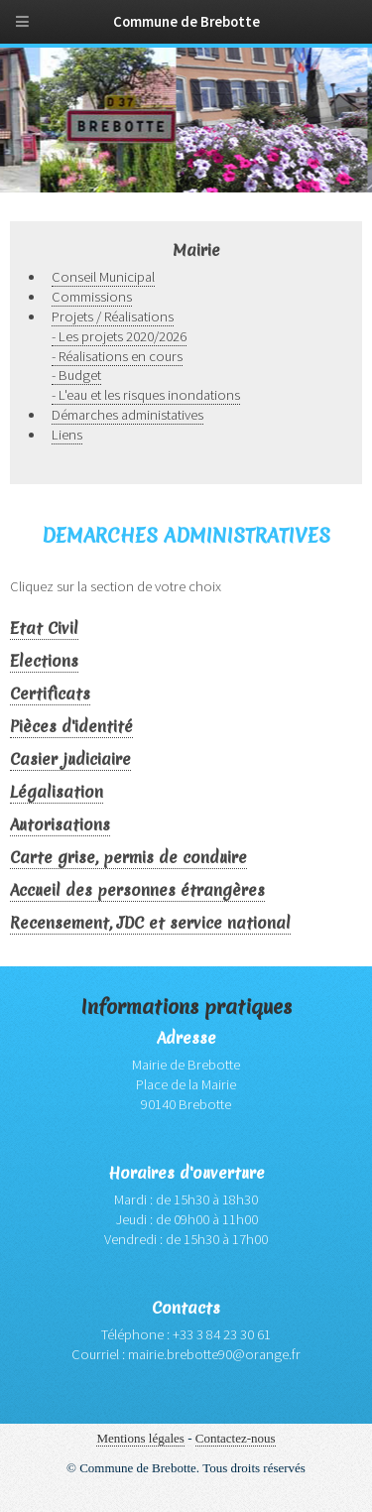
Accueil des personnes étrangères (137, 890)
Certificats (50, 694)
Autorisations (60, 825)
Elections (44, 661)
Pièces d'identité (71, 726)
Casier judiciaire (70, 759)
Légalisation (56, 792)
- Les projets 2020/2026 (119, 336)
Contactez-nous (235, 1438)
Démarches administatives (127, 415)
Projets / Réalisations (113, 316)
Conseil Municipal (103, 277)
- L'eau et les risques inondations (146, 395)
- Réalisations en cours (117, 356)
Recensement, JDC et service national (150, 923)
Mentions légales (140, 1438)
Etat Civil (44, 628)
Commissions (92, 297)
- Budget (76, 375)
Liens (67, 434)
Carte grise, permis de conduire (128, 857)
